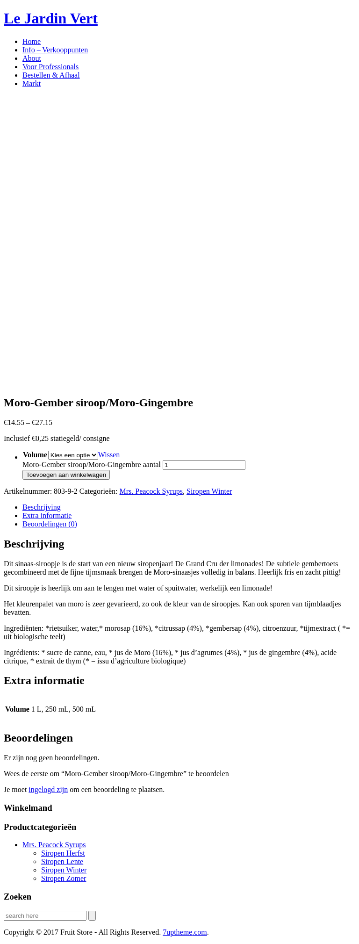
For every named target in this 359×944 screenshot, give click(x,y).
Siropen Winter (209, 491)
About (31, 58)
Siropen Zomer (63, 878)
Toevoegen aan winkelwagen (66, 474)
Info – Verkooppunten (55, 50)
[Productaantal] (204, 465)
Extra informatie (47, 515)
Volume (35, 455)
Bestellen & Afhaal (51, 75)
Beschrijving (41, 507)
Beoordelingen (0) (49, 524)
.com (185, 932)
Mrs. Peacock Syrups (151, 491)
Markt (31, 83)
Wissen (109, 455)
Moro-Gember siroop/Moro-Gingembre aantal (91, 464)
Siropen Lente (62, 861)
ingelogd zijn (48, 789)
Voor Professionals (50, 67)
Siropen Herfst (63, 853)
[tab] (188, 507)
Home (31, 41)
